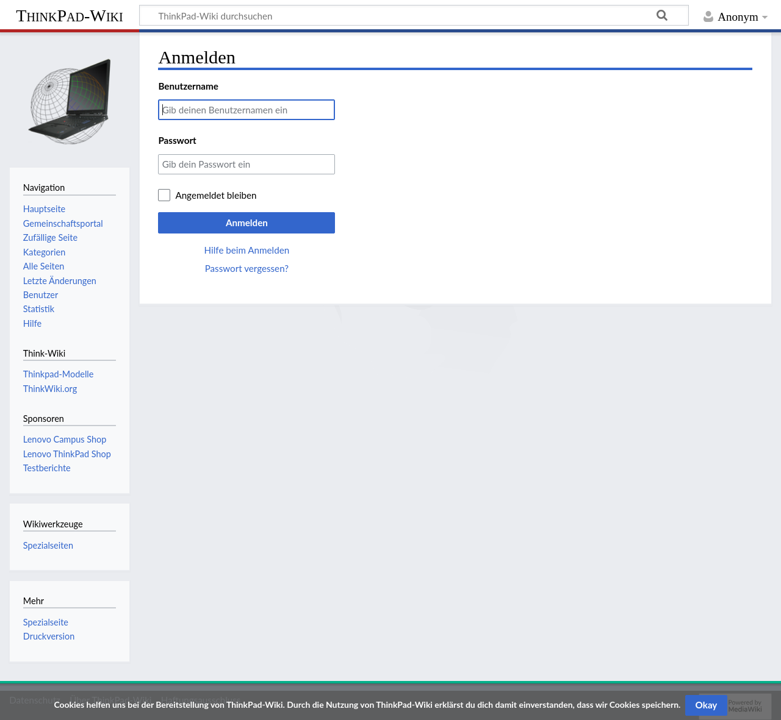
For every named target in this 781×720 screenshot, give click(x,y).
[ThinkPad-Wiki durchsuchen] (414, 15)
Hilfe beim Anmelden (247, 249)
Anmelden (247, 222)
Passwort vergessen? (247, 268)
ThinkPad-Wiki (69, 15)
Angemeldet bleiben (215, 195)
